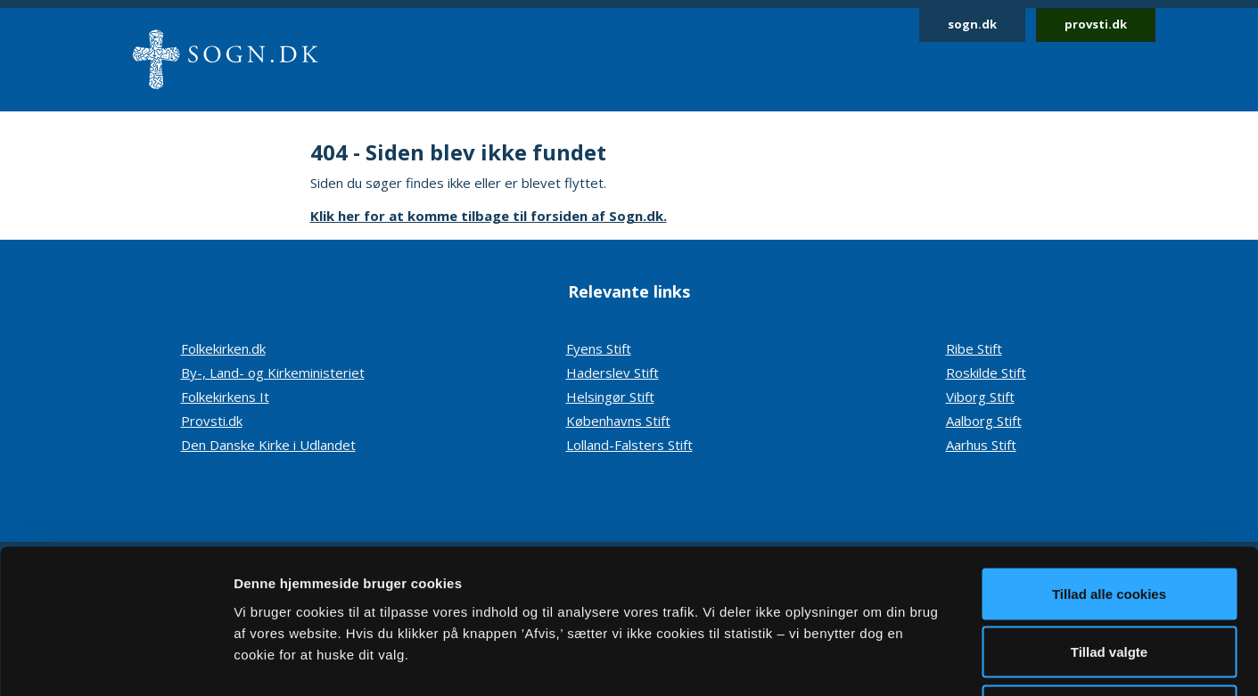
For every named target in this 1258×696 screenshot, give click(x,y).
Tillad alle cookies (1109, 462)
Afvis (1109, 578)
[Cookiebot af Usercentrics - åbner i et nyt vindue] (115, 661)
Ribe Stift (974, 348)
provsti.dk (1096, 24)
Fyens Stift (598, 348)
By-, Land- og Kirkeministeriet (273, 372)
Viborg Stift (980, 396)
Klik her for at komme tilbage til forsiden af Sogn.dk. (488, 216)
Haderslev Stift (612, 372)
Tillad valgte (1109, 520)
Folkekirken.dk (223, 348)
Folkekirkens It (225, 396)
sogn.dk (972, 24)
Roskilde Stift (986, 372)
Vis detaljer (927, 660)
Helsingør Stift (610, 396)
